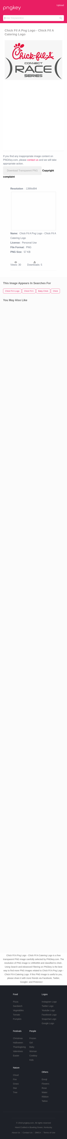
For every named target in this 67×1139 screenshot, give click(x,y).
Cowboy (33, 1055)
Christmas (18, 1038)
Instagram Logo (49, 1001)
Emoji (44, 1079)
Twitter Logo (47, 1006)
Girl (31, 1042)
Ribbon (45, 1096)
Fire (15, 1079)
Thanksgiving (19, 1047)
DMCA (38, 1132)
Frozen (32, 1038)
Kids (31, 1060)
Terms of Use (49, 1132)
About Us (16, 1132)
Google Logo (48, 1023)
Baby (31, 1047)
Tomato (16, 1014)
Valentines (18, 1051)
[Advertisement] (33, 115)
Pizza (15, 1001)
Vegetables (18, 1010)
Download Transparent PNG (22, 170)
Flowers (45, 1083)
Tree (15, 1092)
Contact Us (27, 1132)
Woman (33, 1051)
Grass (16, 1083)
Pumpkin (17, 1019)
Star (15, 1088)
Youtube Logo (48, 1010)
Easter (16, 1055)
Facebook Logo (49, 1014)
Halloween (18, 1042)
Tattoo (45, 1101)
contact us (32, 160)
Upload (60, 5)
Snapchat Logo (49, 1019)
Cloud (16, 1075)
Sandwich (17, 1006)
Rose (44, 1088)
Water (44, 1092)
